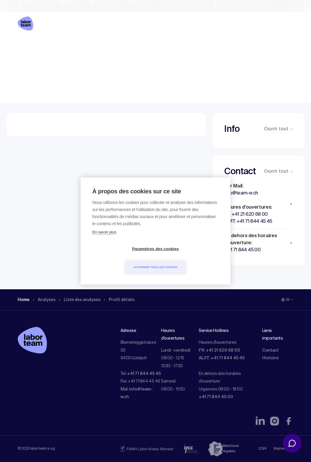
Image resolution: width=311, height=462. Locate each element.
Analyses (46, 45)
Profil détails (129, 45)
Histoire (270, 358)
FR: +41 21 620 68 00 (219, 350)
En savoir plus (104, 241)
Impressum (283, 449)
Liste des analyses (86, 45)
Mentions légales (231, 448)
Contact (270, 350)
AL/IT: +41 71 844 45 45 (222, 358)
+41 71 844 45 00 (216, 397)
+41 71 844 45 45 (144, 374)
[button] (258, 204)
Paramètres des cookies (121, 258)
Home (24, 45)
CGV (263, 449)
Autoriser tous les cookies (189, 258)
